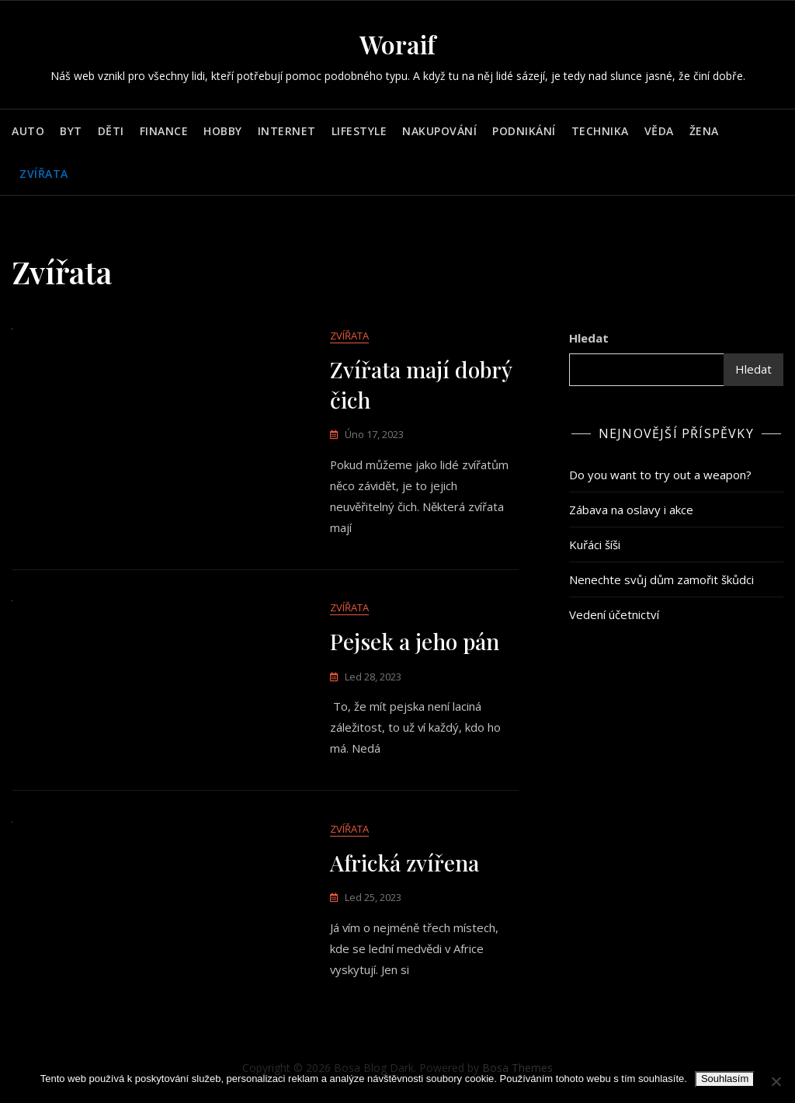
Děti (111, 131)
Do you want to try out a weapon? (660, 474)
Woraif (397, 44)
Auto (28, 131)
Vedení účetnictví (614, 614)
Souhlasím (724, 1078)
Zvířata (43, 173)
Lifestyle (359, 131)
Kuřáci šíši (594, 544)
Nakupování (439, 131)
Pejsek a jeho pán (414, 642)
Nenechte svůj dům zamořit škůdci (661, 579)
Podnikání (524, 131)
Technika (600, 131)
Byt (71, 131)
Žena (704, 131)
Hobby (222, 131)
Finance (164, 131)
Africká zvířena (404, 865)
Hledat (589, 338)
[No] (775, 1081)
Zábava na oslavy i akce (631, 509)
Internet (287, 131)
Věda (659, 131)
